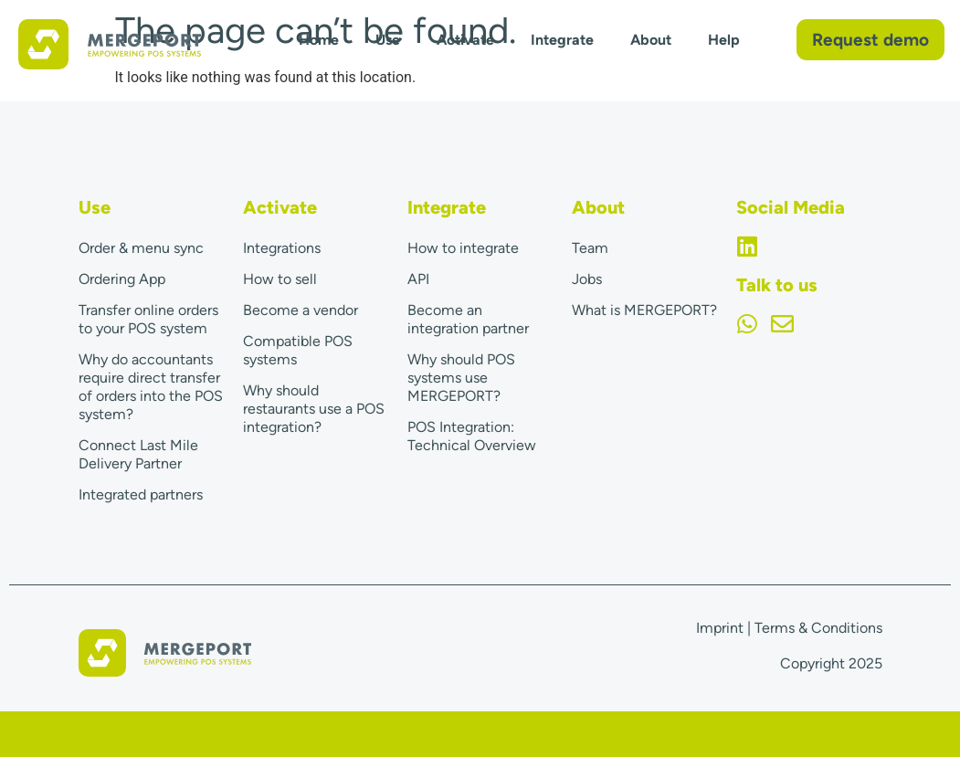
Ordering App (122, 279)
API (418, 279)
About (650, 39)
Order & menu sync (141, 248)
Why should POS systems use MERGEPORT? (461, 378)
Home (319, 39)
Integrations (282, 248)
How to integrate (463, 248)
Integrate (562, 39)
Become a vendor (300, 310)
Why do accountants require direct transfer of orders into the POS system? (151, 387)
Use (387, 39)
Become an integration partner (468, 319)
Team (590, 248)
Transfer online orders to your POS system (148, 319)
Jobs (587, 279)
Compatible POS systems (298, 350)
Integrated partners (141, 494)
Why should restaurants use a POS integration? (314, 409)
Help (724, 39)
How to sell (280, 279)
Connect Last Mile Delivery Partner (138, 454)
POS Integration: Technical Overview (471, 436)
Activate (465, 39)
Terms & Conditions (818, 627)
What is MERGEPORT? (644, 310)
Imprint (720, 627)
